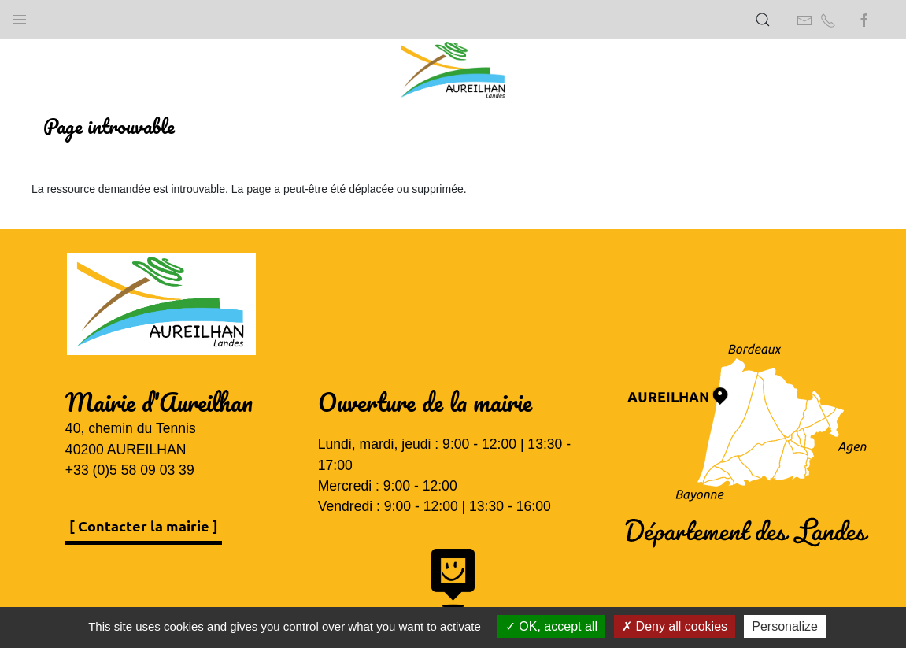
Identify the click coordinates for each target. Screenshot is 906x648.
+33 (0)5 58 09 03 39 (129, 470)
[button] (20, 16)
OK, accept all (551, 626)
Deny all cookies (674, 626)
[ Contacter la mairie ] (143, 526)
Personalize (785, 626)
